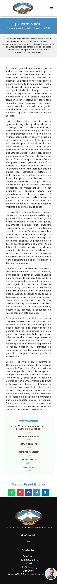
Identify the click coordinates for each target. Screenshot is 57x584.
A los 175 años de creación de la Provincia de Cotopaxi (28, 427)
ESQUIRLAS (28, 467)
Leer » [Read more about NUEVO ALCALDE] (28, 447)
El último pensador (28, 436)
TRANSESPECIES (28, 459)
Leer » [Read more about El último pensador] (28, 439)
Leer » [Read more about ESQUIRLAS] (28, 470)
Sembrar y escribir (28, 451)
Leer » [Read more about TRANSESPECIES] (28, 463)
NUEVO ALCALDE (28, 444)
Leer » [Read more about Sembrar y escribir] (28, 455)
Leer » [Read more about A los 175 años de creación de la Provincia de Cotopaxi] (28, 432)
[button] (51, 8)
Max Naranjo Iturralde (20, 28)
